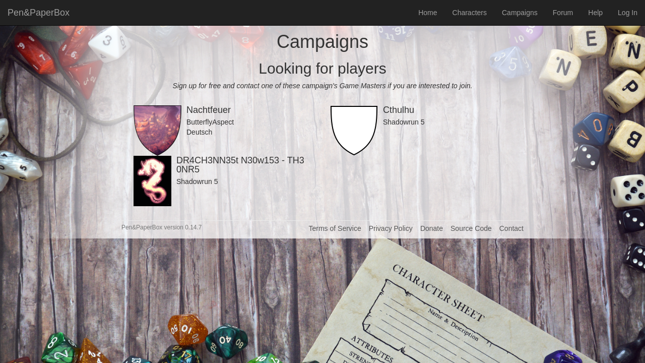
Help (595, 13)
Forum (563, 13)
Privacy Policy (391, 228)
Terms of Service (334, 228)
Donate (431, 228)
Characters (470, 13)
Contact (511, 228)
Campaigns (520, 13)
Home (427, 13)
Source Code (471, 228)
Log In (627, 13)
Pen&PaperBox (39, 13)
